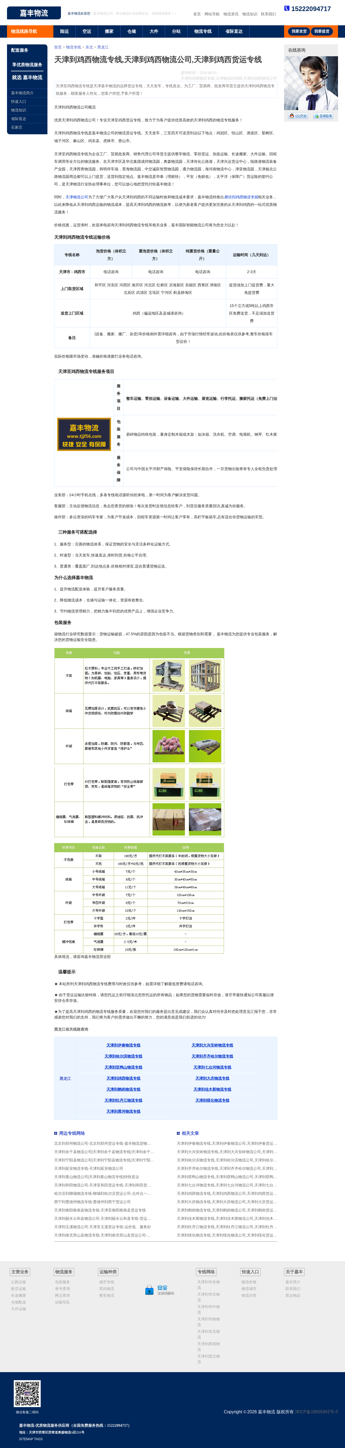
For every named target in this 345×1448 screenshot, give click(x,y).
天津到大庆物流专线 (212, 1078)
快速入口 (18, 101)
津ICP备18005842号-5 (316, 1412)
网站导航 (212, 14)
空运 (86, 31)
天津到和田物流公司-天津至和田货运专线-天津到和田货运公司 (106, 1185)
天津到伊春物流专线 (123, 1045)
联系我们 (268, 14)
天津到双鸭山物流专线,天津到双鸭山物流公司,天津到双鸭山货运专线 (234, 1177)
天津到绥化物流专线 (212, 1100)
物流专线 (203, 31)
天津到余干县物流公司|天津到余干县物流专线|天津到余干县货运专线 (111, 1152)
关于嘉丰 (294, 1272)
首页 (197, 14)
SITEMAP (26, 1439)
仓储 (131, 31)
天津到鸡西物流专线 (123, 1078)
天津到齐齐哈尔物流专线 (212, 1056)
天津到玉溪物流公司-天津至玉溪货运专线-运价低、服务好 (102, 1227)
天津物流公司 (76, 197)
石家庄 (16, 127)
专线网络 (206, 1272)
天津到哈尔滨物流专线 (123, 1056)
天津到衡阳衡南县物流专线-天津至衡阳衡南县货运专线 (100, 1210)
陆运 (64, 31)
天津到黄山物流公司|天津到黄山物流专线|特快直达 (96, 1177)
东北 (89, 47)
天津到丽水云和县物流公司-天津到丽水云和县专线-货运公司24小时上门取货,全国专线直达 (129, 1218)
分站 (176, 31)
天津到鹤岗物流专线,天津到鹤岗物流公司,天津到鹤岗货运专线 (229, 1210)
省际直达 (234, 31)
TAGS (38, 1439)
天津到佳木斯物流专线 (212, 1089)
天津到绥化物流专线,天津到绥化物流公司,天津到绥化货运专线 (229, 1235)
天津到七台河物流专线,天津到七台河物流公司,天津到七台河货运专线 (234, 1185)
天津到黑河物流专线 (123, 1111)
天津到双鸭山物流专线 (123, 1067)
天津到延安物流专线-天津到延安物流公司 (88, 1168)
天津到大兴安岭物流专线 (212, 1045)
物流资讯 (231, 14)
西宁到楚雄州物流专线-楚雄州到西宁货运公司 (92, 1202)
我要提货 (321, 31)
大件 (154, 31)
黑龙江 (103, 47)
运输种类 (108, 1272)
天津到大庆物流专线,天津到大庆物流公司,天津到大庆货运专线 (229, 1202)
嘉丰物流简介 (22, 93)
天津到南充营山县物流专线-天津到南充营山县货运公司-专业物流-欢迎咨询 (116, 1235)
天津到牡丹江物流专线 (123, 1100)
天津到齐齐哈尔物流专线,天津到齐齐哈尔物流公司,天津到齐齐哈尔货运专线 (240, 1168)
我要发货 (299, 31)
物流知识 (249, 14)
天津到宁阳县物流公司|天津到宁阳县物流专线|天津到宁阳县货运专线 (111, 1160)
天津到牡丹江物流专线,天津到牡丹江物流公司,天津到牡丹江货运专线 (234, 1227)
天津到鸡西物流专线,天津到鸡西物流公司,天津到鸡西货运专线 (229, 1193)
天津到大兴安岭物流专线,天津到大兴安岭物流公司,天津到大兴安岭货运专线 (240, 1152)
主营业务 (20, 1272)
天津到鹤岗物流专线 (123, 1089)
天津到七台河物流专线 (212, 1067)
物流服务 (64, 1272)
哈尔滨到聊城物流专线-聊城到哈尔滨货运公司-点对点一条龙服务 (108, 1193)
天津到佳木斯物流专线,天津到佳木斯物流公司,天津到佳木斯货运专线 (234, 1218)
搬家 (109, 31)
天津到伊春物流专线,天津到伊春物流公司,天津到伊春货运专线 (229, 1143)
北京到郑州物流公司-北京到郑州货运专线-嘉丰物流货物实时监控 (108, 1143)
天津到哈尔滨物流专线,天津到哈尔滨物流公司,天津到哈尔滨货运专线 (234, 1160)
